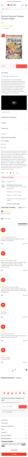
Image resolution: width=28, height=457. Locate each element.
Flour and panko (11, 137)
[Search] (11, 218)
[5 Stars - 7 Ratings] (14, 26)
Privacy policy (9, 411)
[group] (14, 211)
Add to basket (21, 66)
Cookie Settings (14, 450)
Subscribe (23, 407)
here (18, 204)
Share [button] (2, 243)
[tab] (22, 224)
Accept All (14, 454)
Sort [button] (3, 218)
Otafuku (7, 141)
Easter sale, (4, 137)
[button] (13, 370)
